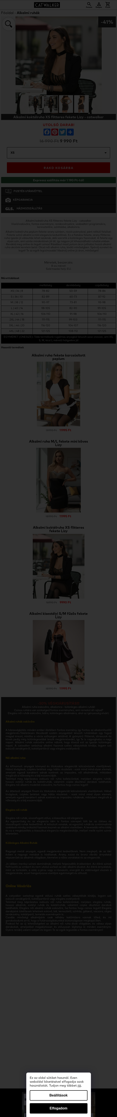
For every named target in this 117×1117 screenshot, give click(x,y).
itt (79, 1085)
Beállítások (58, 1095)
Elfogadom (58, 1108)
